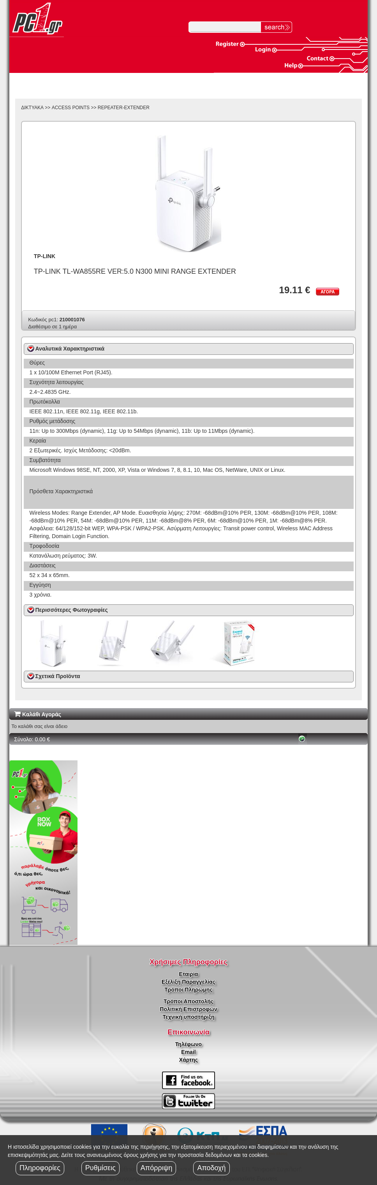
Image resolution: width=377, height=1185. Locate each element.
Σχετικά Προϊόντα (57, 676)
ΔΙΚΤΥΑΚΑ (32, 107)
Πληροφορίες (39, 1168)
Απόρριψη (157, 1168)
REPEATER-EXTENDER (124, 107)
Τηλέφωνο (188, 1044)
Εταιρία (188, 974)
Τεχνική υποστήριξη (189, 1017)
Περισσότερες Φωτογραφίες (71, 610)
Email (188, 1052)
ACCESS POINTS (71, 107)
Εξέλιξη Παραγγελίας (188, 982)
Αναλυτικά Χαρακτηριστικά (70, 348)
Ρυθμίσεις (100, 1168)
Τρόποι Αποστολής (188, 1001)
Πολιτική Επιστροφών (188, 1009)
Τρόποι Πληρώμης (188, 990)
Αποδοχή (211, 1168)
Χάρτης (188, 1060)
